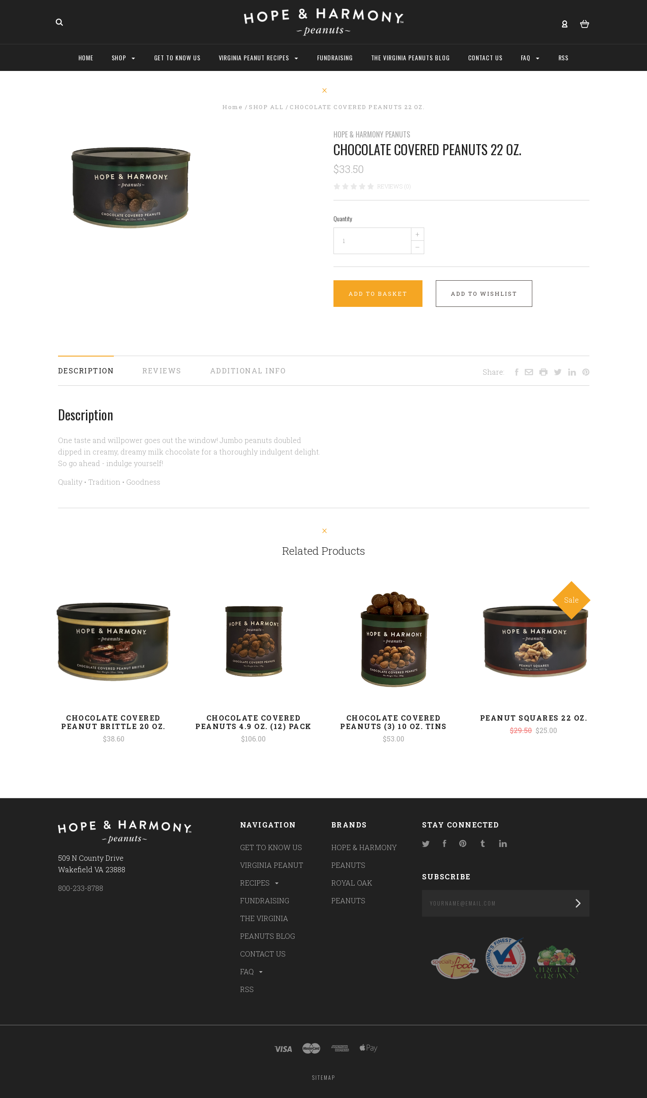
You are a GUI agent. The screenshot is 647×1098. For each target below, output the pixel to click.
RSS (247, 989)
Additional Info (248, 370)
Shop (123, 57)
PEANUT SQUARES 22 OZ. (534, 717)
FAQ (252, 971)
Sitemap (323, 1077)
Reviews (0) (394, 186)
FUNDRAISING (264, 900)
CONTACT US (263, 953)
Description (86, 370)
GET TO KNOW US (271, 847)
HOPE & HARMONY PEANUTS (371, 134)
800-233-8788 (80, 888)
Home (86, 57)
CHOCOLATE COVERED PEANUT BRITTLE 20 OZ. (113, 722)
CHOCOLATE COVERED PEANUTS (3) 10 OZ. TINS (393, 722)
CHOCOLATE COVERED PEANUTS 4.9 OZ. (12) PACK (253, 722)
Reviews (162, 370)
